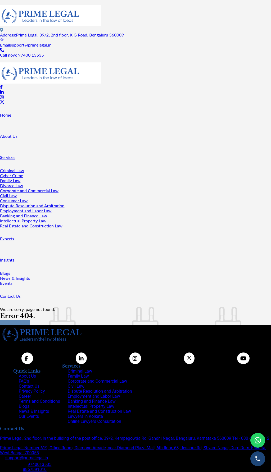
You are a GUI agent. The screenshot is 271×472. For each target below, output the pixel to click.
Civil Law (8, 195)
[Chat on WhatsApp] (257, 440)
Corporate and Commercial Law (29, 190)
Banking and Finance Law (23, 215)
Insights (7, 259)
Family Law (10, 180)
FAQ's (24, 381)
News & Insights (15, 278)
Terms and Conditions (39, 401)
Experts (7, 238)
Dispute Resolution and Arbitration (32, 205)
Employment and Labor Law (26, 210)
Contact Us (10, 296)
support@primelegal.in (26, 457)
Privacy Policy (32, 391)
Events (6, 283)
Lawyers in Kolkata (85, 416)
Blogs (5, 273)
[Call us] (257, 458)
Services (7, 157)
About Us (8, 136)
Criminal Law (12, 170)
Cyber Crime (11, 175)
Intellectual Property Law (23, 220)
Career (25, 396)
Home (5, 114)
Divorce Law (11, 185)
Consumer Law (14, 200)
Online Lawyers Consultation (94, 421)
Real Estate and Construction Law (31, 225)
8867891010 (35, 469)
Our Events (29, 416)
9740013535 (39, 464)
